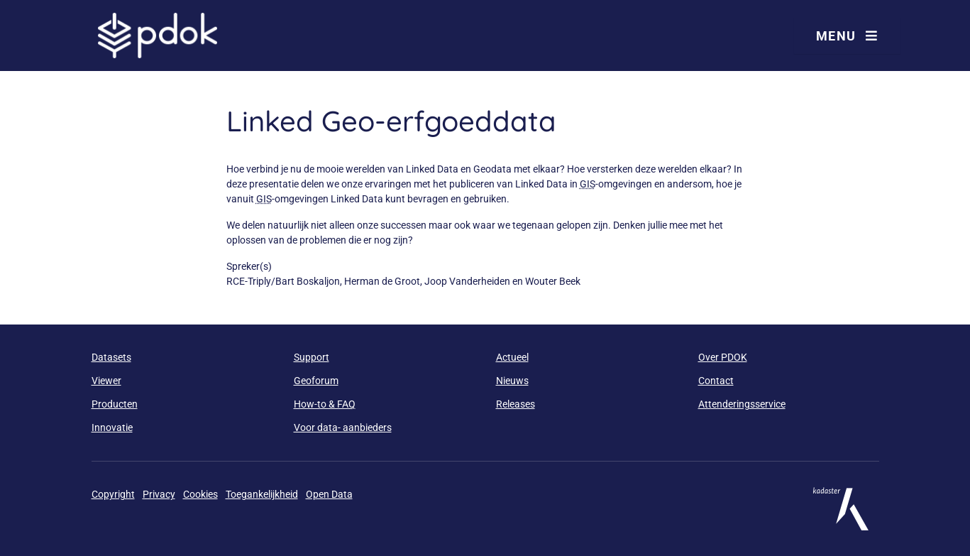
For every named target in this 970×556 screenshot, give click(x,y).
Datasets (111, 357)
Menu (847, 35)
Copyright (113, 494)
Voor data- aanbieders (343, 427)
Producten (115, 404)
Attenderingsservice (742, 404)
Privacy (159, 494)
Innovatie (112, 427)
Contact (716, 380)
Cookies (200, 494)
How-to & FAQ (325, 404)
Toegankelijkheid (262, 494)
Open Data (329, 494)
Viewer (106, 380)
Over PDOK (722, 357)
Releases (515, 404)
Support (311, 357)
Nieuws (512, 380)
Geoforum (316, 380)
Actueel (512, 357)
